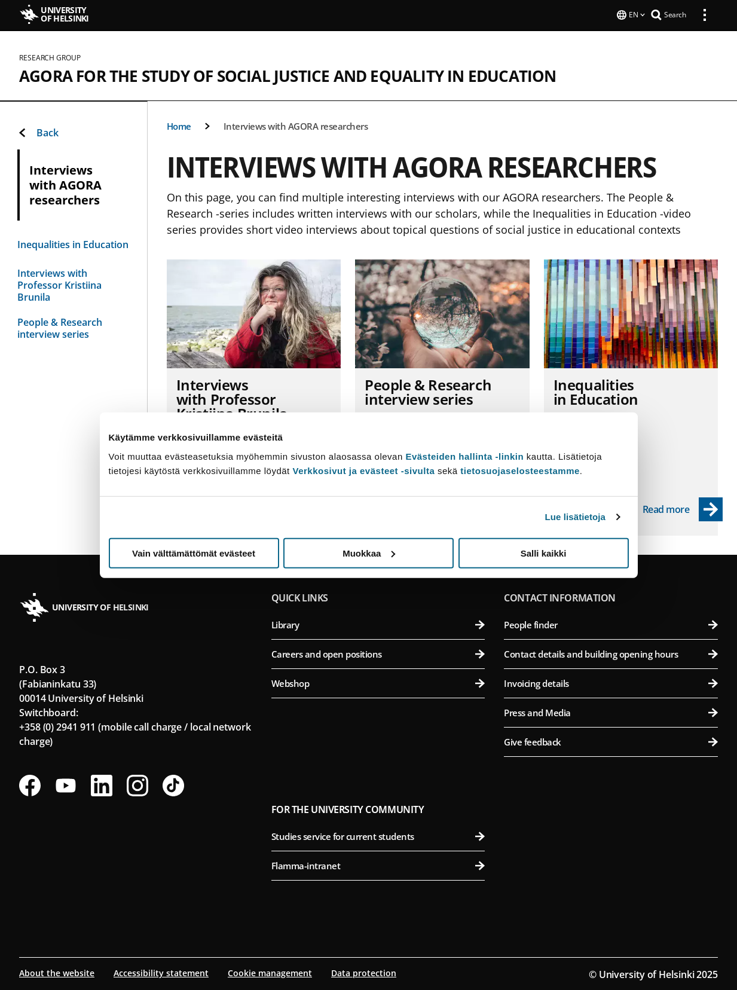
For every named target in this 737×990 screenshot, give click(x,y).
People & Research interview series (59, 327)
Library (378, 624)
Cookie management (270, 971)
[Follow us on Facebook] (30, 784)
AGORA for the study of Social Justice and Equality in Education (287, 75)
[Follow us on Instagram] (137, 784)
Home (179, 125)
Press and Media (611, 711)
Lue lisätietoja (575, 517)
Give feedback (611, 741)
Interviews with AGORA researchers (296, 125)
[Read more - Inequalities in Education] (683, 508)
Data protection (363, 971)
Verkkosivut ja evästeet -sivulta (363, 470)
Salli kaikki (544, 553)
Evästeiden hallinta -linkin (464, 456)
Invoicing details (611, 682)
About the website (56, 971)
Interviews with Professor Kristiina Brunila (59, 283)
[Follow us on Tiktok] (173, 784)
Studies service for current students (378, 835)
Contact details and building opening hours (611, 653)
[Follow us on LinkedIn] (101, 784)
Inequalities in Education (73, 243)
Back (38, 131)
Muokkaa (368, 553)
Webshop (378, 682)
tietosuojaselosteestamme (520, 470)
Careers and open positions (378, 653)
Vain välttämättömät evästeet (193, 553)
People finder (611, 624)
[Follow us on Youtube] (66, 784)
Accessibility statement (161, 971)
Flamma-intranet (378, 864)
